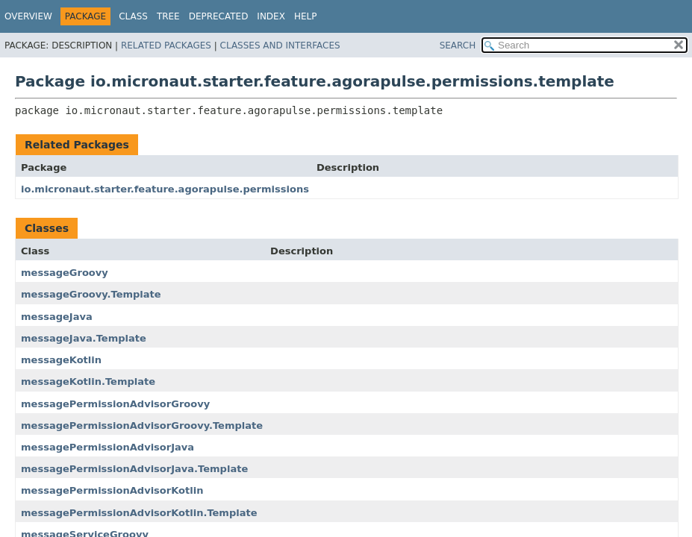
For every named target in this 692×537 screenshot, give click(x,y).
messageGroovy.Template (91, 294)
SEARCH (458, 45)
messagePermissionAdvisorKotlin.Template (139, 512)
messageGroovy (64, 272)
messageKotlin (61, 359)
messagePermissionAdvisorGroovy (115, 403)
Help (305, 16)
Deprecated (219, 16)
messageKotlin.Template (88, 381)
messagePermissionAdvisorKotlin (112, 490)
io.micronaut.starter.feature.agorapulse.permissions (165, 189)
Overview (28, 16)
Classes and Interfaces (280, 45)
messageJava (57, 316)
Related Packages (166, 45)
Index (271, 16)
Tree (168, 16)
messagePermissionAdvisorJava (107, 447)
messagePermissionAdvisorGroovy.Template (142, 425)
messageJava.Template (83, 338)
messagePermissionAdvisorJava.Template (134, 468)
